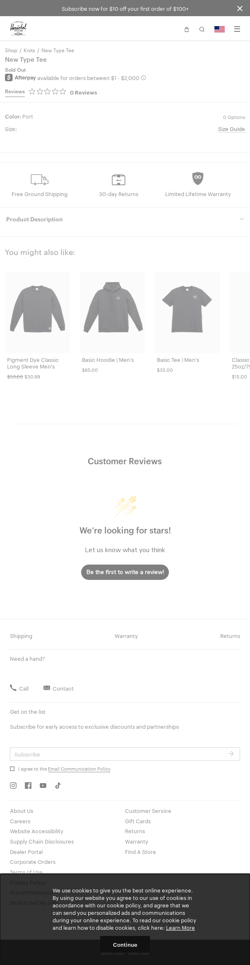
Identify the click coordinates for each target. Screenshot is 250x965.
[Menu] (237, 29)
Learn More (180, 927)
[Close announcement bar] (240, 8)
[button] (187, 28)
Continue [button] (125, 944)
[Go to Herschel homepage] (18, 28)
